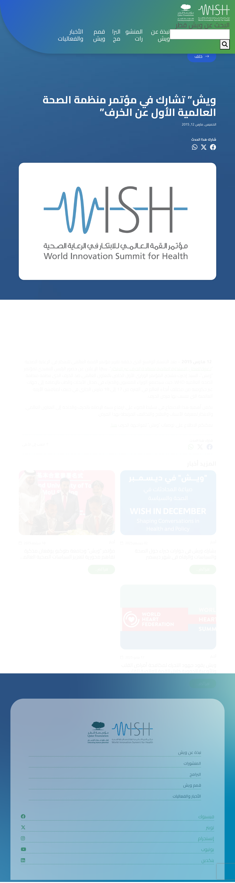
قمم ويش (99, 35)
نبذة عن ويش (160, 35)
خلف (198, 56)
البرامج (116, 35)
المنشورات (134, 35)
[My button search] (225, 44)
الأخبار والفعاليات (70, 35)
